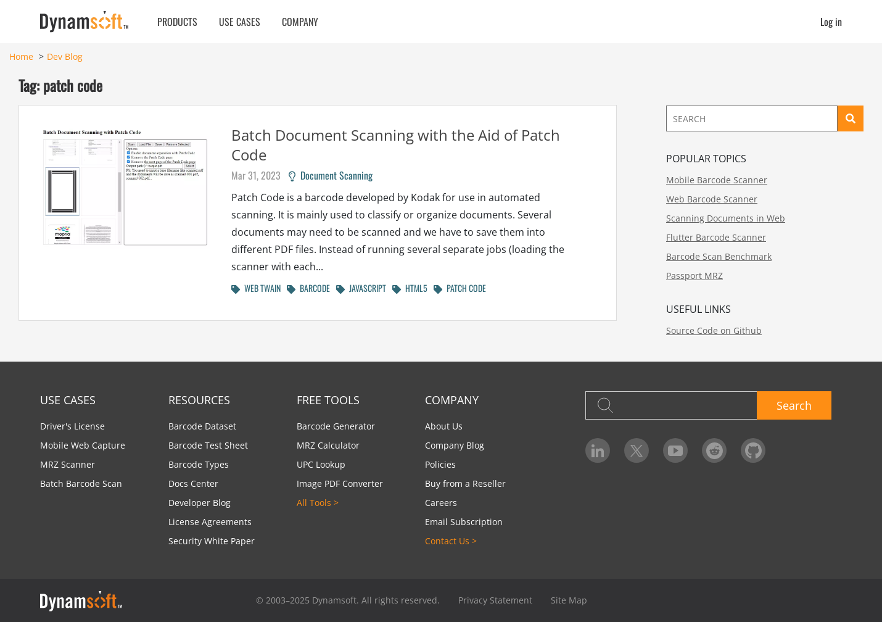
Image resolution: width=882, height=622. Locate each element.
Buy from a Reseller (465, 483)
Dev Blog (65, 56)
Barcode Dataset (202, 426)
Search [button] (794, 405)
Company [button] (300, 21)
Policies (440, 464)
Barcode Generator (336, 426)
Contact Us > (451, 541)
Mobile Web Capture (82, 445)
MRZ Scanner (67, 464)
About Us (444, 426)
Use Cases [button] (239, 21)
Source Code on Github (714, 330)
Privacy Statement (495, 600)
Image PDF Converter (340, 483)
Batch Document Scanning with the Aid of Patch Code (395, 145)
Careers (441, 502)
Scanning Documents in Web (725, 218)
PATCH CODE (460, 287)
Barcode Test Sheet (208, 445)
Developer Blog (199, 502)
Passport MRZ (694, 275)
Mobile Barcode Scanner (716, 180)
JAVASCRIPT (361, 287)
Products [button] (177, 21)
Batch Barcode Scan (81, 483)
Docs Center (193, 483)
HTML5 (409, 287)
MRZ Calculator (328, 445)
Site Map (569, 600)
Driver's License (72, 426)
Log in (831, 21)
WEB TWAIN (256, 287)
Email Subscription (464, 522)
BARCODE (308, 287)
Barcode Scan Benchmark (719, 256)
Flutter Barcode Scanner (716, 237)
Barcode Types (198, 464)
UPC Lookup (321, 464)
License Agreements (210, 522)
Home (21, 56)
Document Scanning (331, 175)
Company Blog (454, 445)
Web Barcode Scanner (711, 199)
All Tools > (318, 502)
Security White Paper (211, 541)
